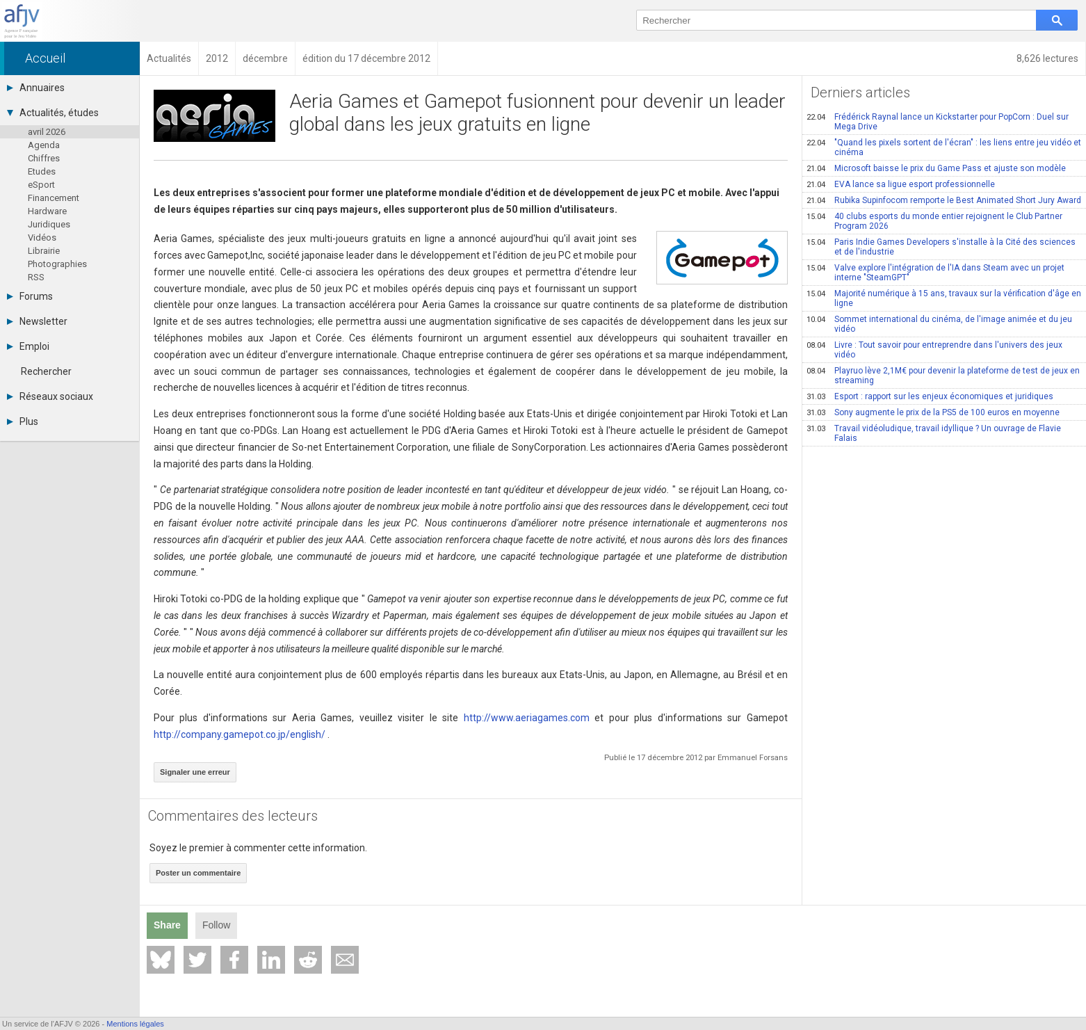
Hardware (47, 211)
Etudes (42, 171)
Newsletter (37, 321)
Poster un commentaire (198, 873)
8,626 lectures (1047, 58)
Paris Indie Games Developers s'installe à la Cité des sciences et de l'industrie (941, 247)
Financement (53, 198)
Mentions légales (135, 1024)
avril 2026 (46, 132)
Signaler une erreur (195, 772)
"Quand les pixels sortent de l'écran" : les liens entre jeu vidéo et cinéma (944, 147)
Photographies (57, 264)
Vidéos (42, 237)
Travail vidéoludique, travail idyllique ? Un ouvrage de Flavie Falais (934, 433)
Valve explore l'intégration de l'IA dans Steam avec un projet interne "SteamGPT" (935, 272)
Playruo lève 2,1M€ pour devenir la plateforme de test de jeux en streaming (943, 375)
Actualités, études (53, 112)
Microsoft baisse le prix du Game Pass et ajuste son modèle (936, 168)
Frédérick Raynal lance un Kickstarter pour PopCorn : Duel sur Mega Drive (938, 121)
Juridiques (49, 224)
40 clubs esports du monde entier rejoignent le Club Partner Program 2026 (934, 221)
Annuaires (36, 87)
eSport (41, 184)
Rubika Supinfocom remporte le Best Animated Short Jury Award (944, 200)
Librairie (44, 251)
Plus (22, 421)
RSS (36, 277)
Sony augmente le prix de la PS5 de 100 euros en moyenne (933, 412)
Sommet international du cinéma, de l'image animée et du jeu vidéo (939, 324)
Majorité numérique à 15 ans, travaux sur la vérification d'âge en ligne (944, 298)
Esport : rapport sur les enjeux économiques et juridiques (930, 396)
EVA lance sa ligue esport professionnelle (901, 184)
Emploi (28, 346)
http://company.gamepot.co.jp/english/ (239, 734)
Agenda (44, 145)
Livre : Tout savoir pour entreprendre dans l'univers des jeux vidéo (934, 350)
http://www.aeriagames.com (527, 717)
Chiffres (44, 158)
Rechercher (46, 371)
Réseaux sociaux (50, 396)
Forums (30, 296)
